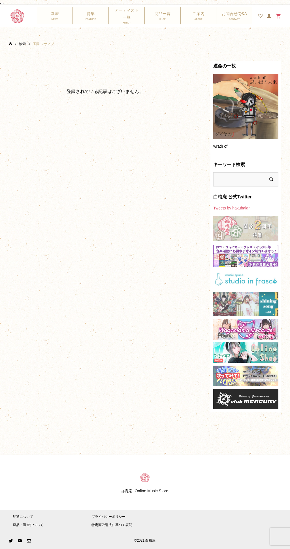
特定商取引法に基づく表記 (111, 525)
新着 (55, 13)
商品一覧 (162, 13)
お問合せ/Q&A (234, 13)
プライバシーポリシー (108, 517)
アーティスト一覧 (126, 14)
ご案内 (198, 13)
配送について (23, 517)
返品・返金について (28, 525)
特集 (91, 13)
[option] (245, 114)
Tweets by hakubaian (232, 208)
